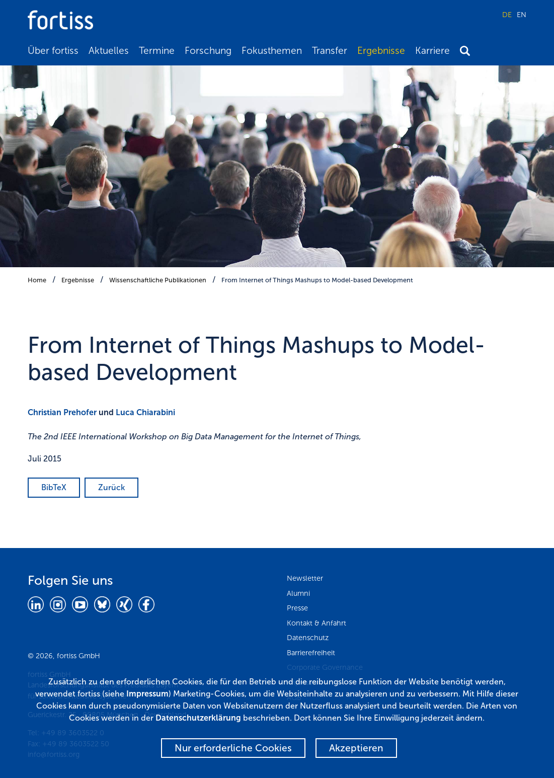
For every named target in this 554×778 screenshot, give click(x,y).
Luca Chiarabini (145, 412)
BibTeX (53, 487)
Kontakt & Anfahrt (316, 623)
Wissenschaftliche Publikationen (157, 280)
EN (521, 14)
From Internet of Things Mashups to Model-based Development (317, 280)
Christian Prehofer (62, 412)
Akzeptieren (356, 748)
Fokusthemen (272, 50)
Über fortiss (53, 50)
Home (37, 280)
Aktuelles (109, 50)
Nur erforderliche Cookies (233, 748)
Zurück (111, 487)
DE (507, 14)
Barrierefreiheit (311, 652)
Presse (297, 607)
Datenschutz (308, 637)
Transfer (329, 50)
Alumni (298, 593)
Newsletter (305, 578)
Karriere (432, 50)
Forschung (208, 50)
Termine (157, 50)
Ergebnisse (381, 50)
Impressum (147, 693)
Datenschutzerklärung (198, 718)
